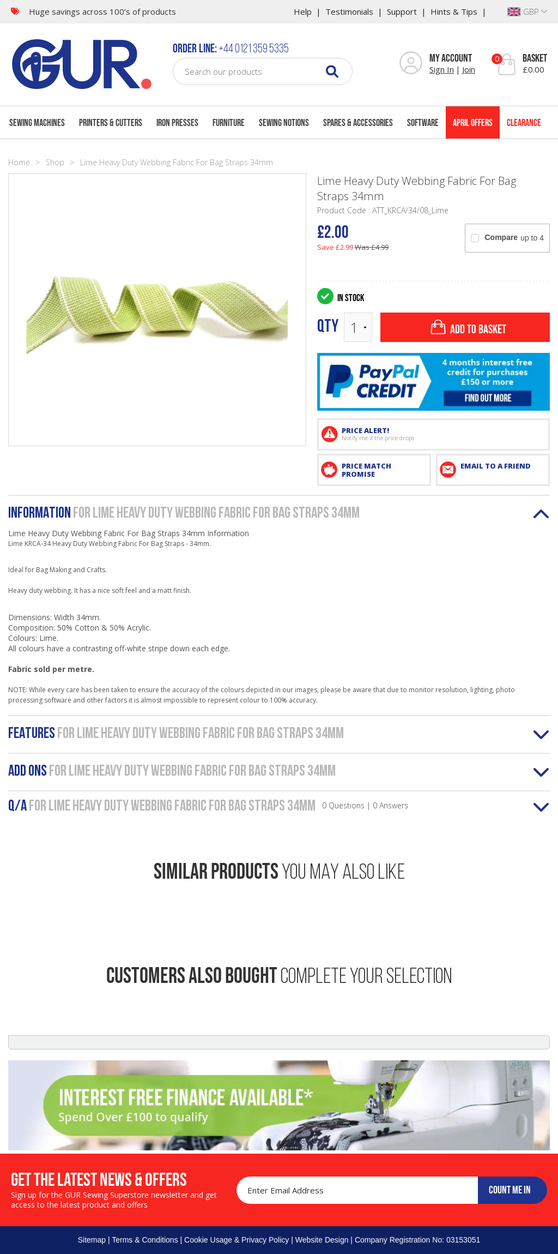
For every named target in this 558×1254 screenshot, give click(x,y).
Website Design (322, 1239)
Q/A (208, 806)
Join (468, 69)
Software (423, 122)
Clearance (524, 122)
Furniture (229, 122)
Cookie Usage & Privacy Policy (236, 1239)
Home (19, 162)
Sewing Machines (37, 122)
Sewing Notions (284, 122)
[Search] (332, 71)
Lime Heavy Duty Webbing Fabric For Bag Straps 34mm (176, 162)
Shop (55, 162)
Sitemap (92, 1239)
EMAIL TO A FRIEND (495, 466)
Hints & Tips (453, 11)
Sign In (441, 69)
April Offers (473, 122)
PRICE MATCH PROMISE (366, 470)
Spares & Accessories (358, 122)
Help (303, 11)
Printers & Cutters (110, 122)
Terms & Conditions (145, 1239)
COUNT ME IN (510, 1190)
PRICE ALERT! (442, 433)
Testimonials (349, 11)
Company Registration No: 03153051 (417, 1239)
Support (402, 11)
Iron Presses (177, 122)
